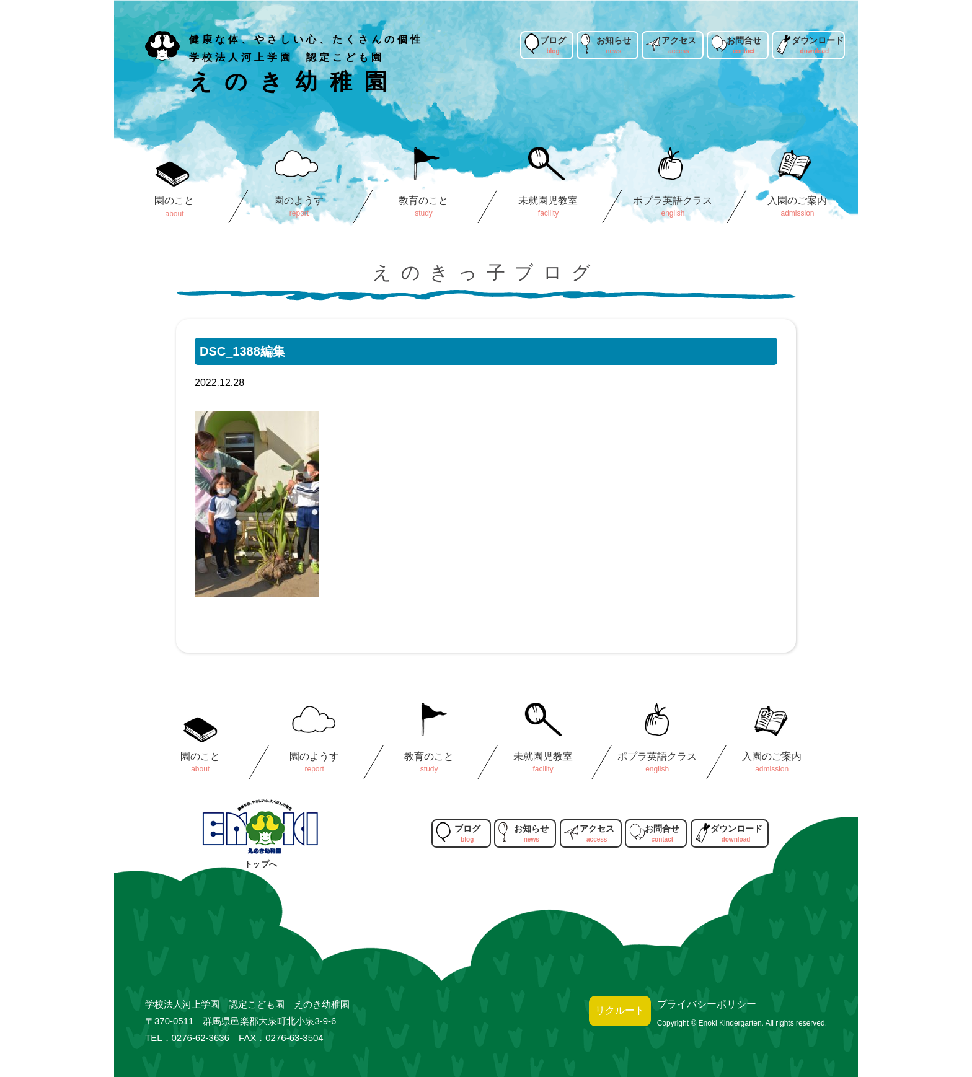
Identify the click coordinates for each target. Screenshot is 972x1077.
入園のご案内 (797, 200)
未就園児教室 (548, 200)
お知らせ (613, 40)
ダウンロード (818, 40)
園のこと (174, 200)
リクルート (620, 1010)
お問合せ (744, 40)
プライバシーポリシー (706, 1004)
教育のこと (423, 200)
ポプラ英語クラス (672, 200)
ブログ (553, 40)
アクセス (678, 40)
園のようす (299, 200)
